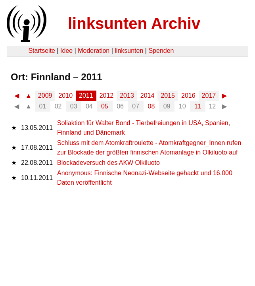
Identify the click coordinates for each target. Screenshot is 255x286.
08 (151, 106)
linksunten (129, 50)
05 (104, 106)
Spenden (161, 50)
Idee (66, 50)
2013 (127, 95)
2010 (65, 95)
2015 (168, 95)
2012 (107, 95)
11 (197, 106)
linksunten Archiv (134, 23)
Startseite (41, 50)
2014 (147, 95)
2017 (209, 95)
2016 (188, 95)
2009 (45, 95)
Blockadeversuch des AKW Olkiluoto (108, 162)
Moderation (93, 50)
